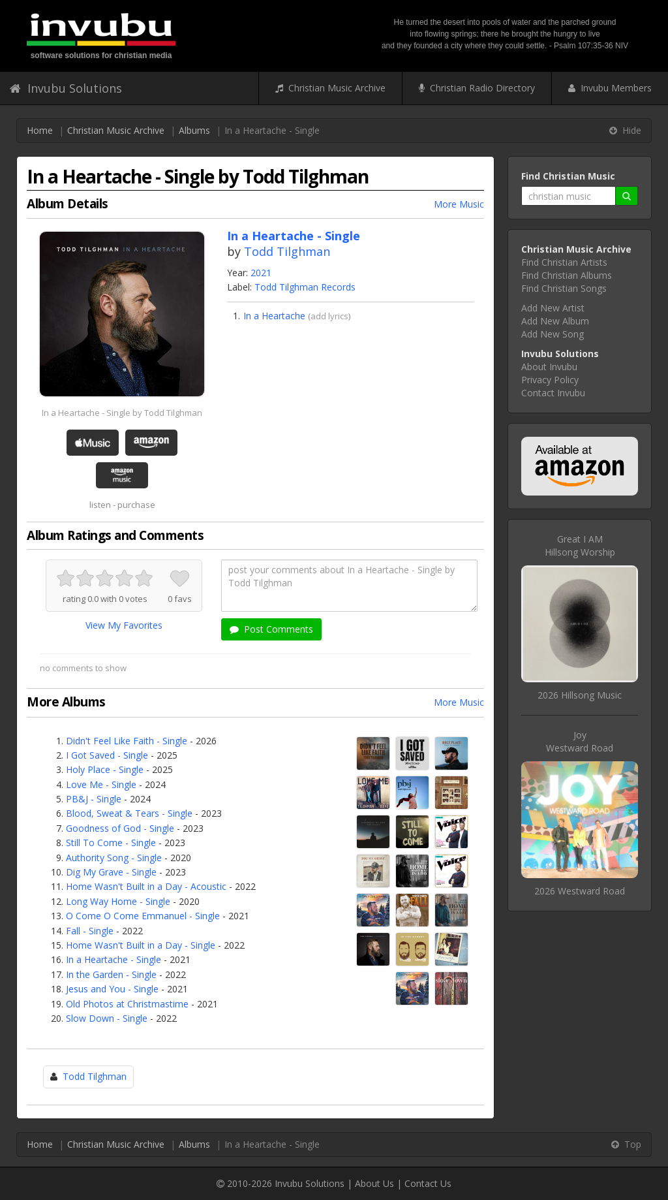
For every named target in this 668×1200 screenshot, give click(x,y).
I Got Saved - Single (107, 755)
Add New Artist (552, 308)
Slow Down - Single (106, 1018)
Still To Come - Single (111, 842)
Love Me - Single (101, 784)
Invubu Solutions (66, 88)
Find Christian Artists (564, 262)
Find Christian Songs (564, 288)
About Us (374, 1183)
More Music (459, 204)
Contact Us (427, 1183)
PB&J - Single (93, 799)
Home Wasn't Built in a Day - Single (140, 945)
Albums (194, 130)
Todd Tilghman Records (305, 287)
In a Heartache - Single (113, 959)
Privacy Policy (550, 379)
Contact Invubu (553, 393)
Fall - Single (90, 930)
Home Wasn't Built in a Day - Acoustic (146, 886)
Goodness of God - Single (120, 828)
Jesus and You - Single (112, 989)
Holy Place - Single (105, 769)
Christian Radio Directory (477, 88)
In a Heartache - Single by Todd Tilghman (122, 412)
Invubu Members (610, 88)
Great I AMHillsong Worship (580, 545)
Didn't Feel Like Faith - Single (126, 740)
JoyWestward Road (579, 741)
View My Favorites (123, 625)
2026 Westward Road (579, 891)
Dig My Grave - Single (111, 872)
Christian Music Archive (330, 88)
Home (40, 130)
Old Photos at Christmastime (127, 1004)
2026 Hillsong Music (580, 695)
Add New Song (552, 334)
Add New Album (555, 321)
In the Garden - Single (111, 974)
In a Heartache (274, 315)
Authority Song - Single (114, 857)
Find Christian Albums (566, 275)
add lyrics (329, 316)
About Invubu (549, 366)
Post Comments (271, 629)
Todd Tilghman (287, 251)
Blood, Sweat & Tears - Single (129, 813)
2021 (260, 272)
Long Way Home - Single (118, 901)
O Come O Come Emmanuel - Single (143, 915)
